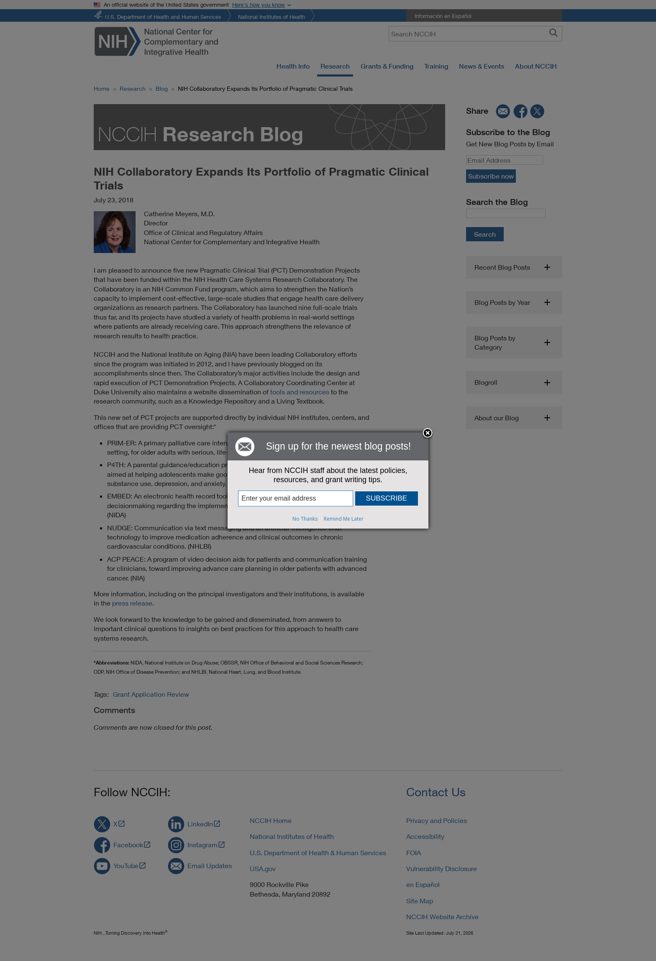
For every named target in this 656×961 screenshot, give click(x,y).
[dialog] (328, 480)
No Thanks (305, 518)
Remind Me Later (344, 518)
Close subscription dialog (427, 433)
